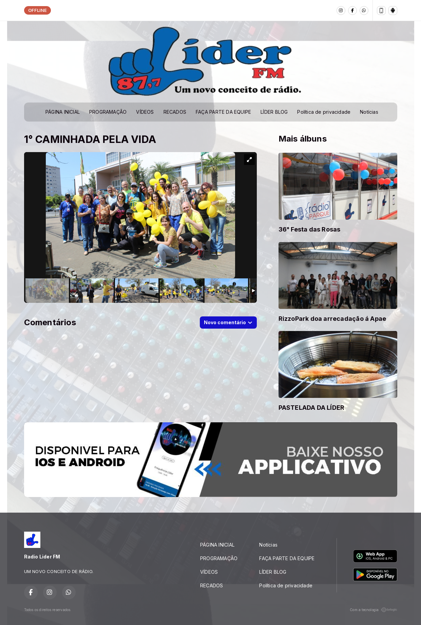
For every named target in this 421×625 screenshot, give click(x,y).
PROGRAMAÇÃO (108, 112)
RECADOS (175, 112)
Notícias (369, 112)
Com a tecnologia (373, 609)
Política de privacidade (323, 112)
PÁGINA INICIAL (62, 112)
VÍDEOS (145, 112)
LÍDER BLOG (274, 112)
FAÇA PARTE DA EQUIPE (223, 112)
